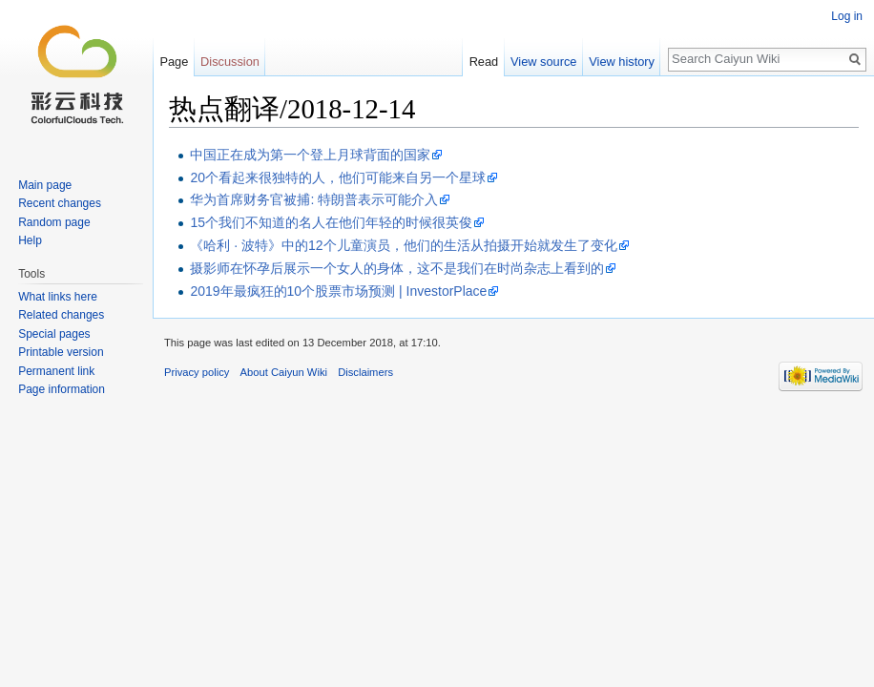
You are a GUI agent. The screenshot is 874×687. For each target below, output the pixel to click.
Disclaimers (365, 372)
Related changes (61, 315)
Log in (847, 16)
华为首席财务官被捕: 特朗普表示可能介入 (314, 199)
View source (543, 61)
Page (173, 61)
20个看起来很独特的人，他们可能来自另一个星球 (338, 177)
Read (484, 61)
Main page (45, 185)
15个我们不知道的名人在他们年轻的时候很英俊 (331, 222)
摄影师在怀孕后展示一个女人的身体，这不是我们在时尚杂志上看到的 (397, 268)
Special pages (54, 334)
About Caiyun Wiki (283, 372)
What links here (57, 296)
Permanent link (56, 371)
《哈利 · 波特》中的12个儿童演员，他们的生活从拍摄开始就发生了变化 (403, 245)
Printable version (60, 352)
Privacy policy (196, 372)
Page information (61, 389)
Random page (54, 222)
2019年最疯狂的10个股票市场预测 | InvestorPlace (338, 291)
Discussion (230, 61)
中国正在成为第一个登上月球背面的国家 (310, 154)
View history (622, 61)
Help (30, 240)
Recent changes (59, 203)
